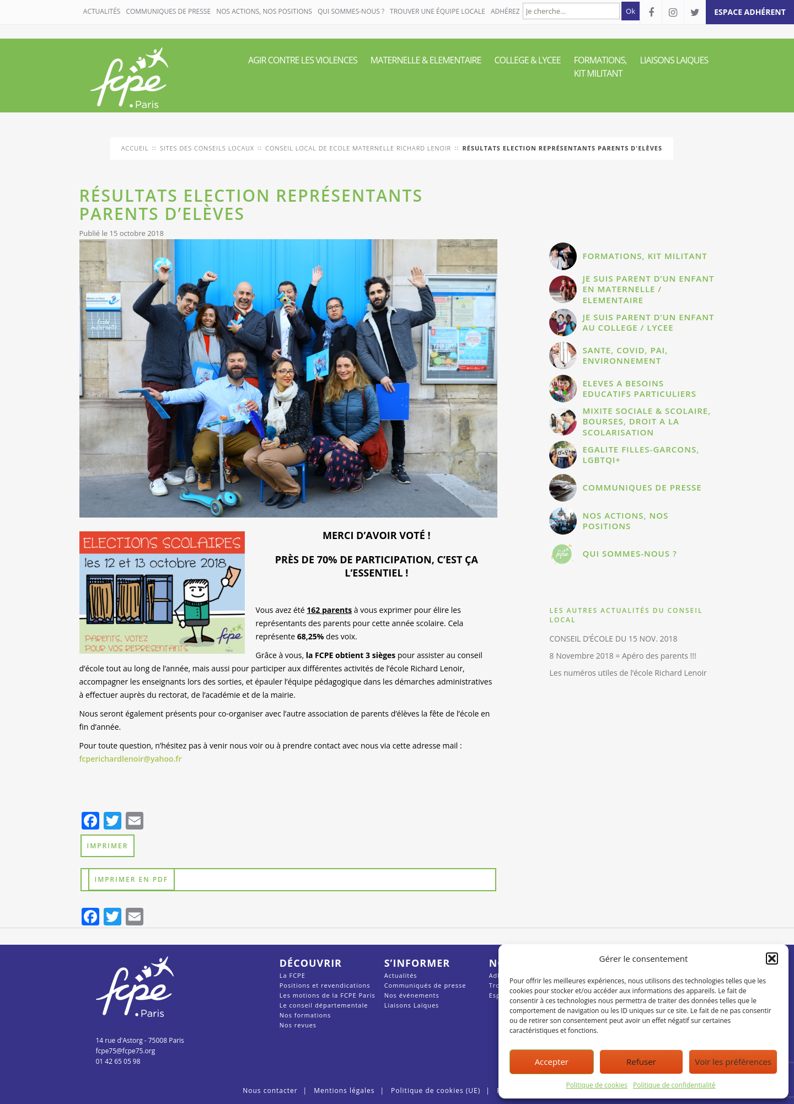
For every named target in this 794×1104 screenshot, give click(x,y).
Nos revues (298, 1025)
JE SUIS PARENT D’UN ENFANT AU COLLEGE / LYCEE (648, 322)
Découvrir (311, 963)
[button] (771, 958)
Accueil (135, 148)
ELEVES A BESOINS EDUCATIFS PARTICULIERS (639, 389)
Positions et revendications (325, 985)
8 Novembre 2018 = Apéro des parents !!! (622, 655)
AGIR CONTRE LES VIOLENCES (302, 60)
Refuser (641, 1061)
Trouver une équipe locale (437, 11)
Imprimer (107, 845)
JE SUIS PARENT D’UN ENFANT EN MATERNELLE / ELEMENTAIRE (648, 289)
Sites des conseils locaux (207, 148)
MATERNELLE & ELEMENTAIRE (426, 60)
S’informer (417, 963)
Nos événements (411, 995)
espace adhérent (750, 12)
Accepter (551, 1061)
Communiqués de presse (425, 985)
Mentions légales (344, 1090)
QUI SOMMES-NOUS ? (351, 11)
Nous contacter (270, 1090)
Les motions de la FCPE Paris (327, 995)
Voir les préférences (733, 1061)
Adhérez (505, 11)
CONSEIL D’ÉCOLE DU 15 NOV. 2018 (613, 638)
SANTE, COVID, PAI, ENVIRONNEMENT (625, 355)
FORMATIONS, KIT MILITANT (600, 66)
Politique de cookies (597, 1085)
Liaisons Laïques (411, 1005)
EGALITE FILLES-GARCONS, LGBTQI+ (640, 455)
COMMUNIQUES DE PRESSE (168, 11)
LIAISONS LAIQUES (674, 60)
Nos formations (305, 1015)
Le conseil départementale (324, 1005)
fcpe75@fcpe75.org (125, 1050)
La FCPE (292, 975)
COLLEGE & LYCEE (527, 60)
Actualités (102, 11)
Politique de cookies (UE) (435, 1090)
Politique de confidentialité (674, 1085)
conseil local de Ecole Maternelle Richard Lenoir (358, 148)
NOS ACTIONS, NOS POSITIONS (264, 11)
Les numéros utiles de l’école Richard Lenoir (627, 672)
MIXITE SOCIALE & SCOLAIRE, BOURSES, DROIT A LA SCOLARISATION (646, 421)
